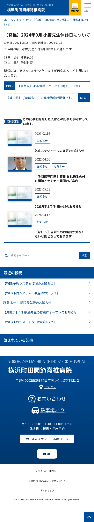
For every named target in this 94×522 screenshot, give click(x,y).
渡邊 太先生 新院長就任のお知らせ (27, 302)
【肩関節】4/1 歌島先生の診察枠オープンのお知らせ (40, 312)
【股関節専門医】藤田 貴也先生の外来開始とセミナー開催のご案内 (60, 178)
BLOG (47, 453)
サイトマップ (47, 490)
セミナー (59, 166)
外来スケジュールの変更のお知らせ (59, 151)
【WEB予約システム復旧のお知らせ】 (29, 283)
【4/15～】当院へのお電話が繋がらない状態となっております (60, 234)
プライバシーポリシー (47, 470)
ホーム (8, 19)
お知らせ (22, 19)
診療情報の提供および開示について (47, 480)
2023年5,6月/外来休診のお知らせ (58, 206)
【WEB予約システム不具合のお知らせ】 (31, 293)
